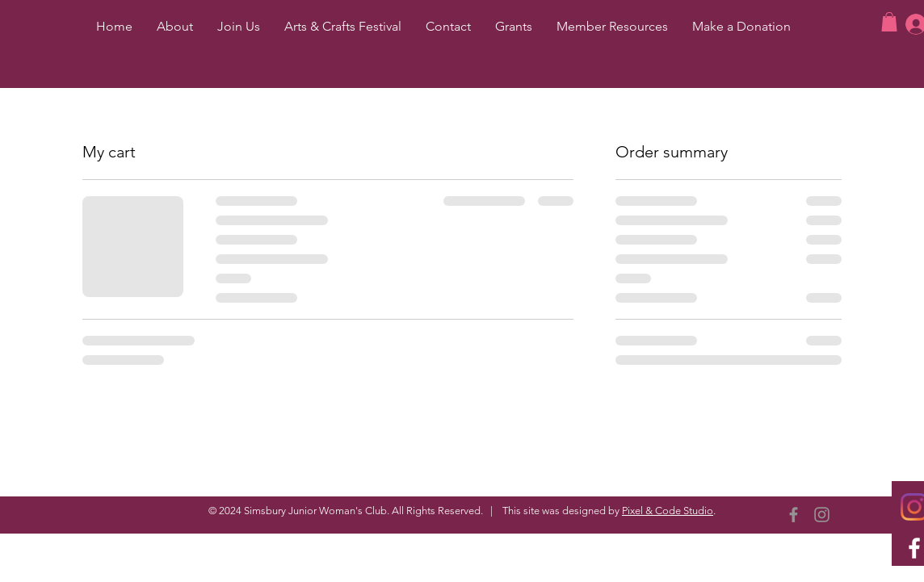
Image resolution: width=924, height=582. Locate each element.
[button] (889, 21)
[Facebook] (793, 515)
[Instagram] (822, 515)
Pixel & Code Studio (667, 511)
